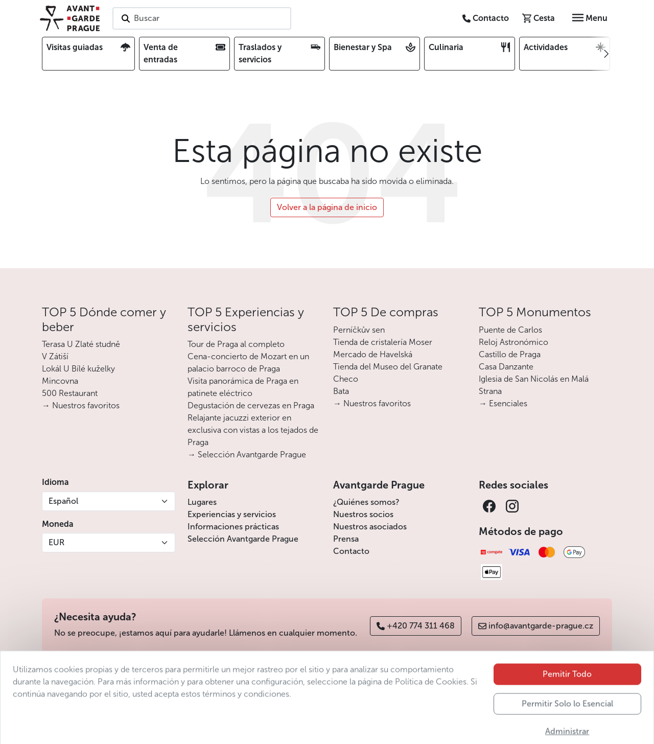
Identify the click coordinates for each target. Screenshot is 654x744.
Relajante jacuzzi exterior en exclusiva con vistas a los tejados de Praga (253, 430)
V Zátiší (55, 356)
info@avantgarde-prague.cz (535, 626)
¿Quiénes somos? (366, 502)
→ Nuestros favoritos (81, 405)
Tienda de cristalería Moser (382, 342)
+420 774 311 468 (416, 626)
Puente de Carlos (510, 330)
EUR (56, 542)
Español (63, 501)
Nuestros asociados (370, 526)
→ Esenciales (503, 403)
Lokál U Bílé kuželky (78, 369)
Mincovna (60, 381)
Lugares (202, 502)
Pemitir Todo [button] (567, 693)
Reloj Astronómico (513, 342)
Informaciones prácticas (233, 526)
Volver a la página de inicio (327, 207)
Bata (341, 391)
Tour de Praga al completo (236, 344)
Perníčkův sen (359, 330)
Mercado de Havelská (372, 354)
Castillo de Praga (510, 354)
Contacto (351, 551)
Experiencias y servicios (232, 514)
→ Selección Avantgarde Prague (247, 454)
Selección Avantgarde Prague (243, 539)
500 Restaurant (70, 393)
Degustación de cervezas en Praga (251, 405)
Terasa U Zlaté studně (81, 344)
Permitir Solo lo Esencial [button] (567, 723)
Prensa (346, 539)
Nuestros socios (363, 514)
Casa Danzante (506, 366)
